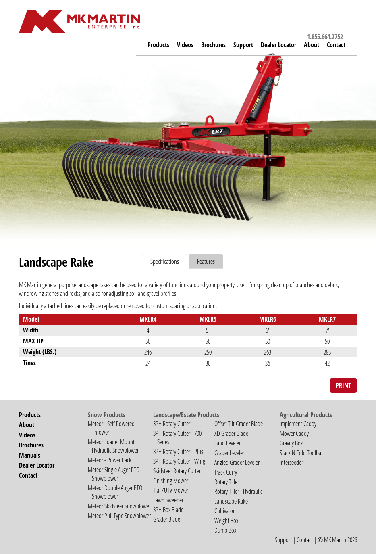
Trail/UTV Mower (170, 490)
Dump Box (225, 530)
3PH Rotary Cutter (171, 423)
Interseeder (291, 462)
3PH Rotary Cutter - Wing (179, 461)
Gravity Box (291, 443)
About (311, 44)
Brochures (213, 44)
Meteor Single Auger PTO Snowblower (113, 473)
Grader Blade (166, 519)
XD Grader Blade (231, 433)
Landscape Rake (231, 501)
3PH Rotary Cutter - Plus (178, 451)
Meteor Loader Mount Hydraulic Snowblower (113, 445)
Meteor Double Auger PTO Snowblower (115, 491)
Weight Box (226, 520)
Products (158, 44)
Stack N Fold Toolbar (301, 452)
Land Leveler (227, 443)
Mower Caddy (294, 433)
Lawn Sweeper (168, 499)
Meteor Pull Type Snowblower (119, 515)
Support (283, 539)
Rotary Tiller (226, 481)
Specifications (164, 261)
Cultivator (224, 510)
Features (206, 261)
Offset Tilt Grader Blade (238, 423)
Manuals (29, 455)
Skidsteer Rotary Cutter (177, 470)
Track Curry (225, 472)
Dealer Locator (278, 44)
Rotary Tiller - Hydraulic (238, 491)
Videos (185, 44)
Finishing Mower (170, 480)
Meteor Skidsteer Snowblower (119, 506)
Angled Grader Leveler (237, 462)
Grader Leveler (229, 452)
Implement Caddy (298, 423)
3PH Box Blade (168, 509)
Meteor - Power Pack (109, 460)
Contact (336, 44)
